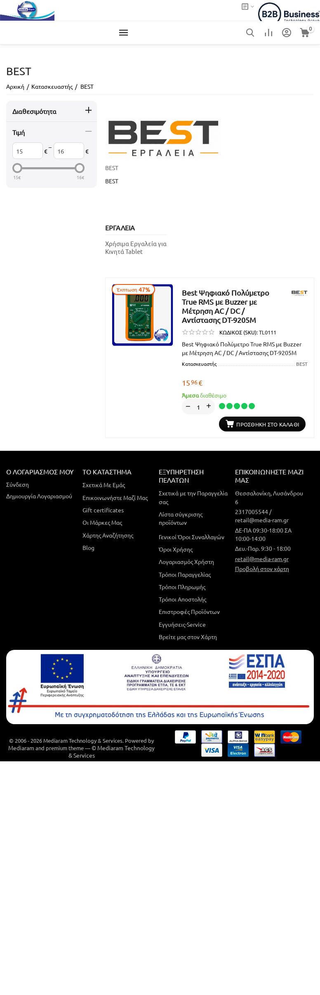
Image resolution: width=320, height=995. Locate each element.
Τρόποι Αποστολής (182, 599)
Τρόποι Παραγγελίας (185, 574)
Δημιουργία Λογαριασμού (39, 496)
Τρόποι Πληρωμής (182, 586)
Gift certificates (103, 510)
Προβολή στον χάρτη (262, 568)
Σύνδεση (17, 484)
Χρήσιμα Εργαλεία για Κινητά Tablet (136, 247)
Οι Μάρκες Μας (102, 522)
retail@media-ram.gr (262, 558)
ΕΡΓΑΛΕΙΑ (120, 227)
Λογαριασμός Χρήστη (186, 561)
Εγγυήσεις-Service (182, 624)
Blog (88, 547)
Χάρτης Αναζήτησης (107, 534)
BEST (111, 167)
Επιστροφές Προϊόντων (189, 611)
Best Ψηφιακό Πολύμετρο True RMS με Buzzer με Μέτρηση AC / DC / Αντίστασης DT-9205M (225, 306)
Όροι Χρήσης (176, 549)
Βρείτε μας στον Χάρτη (188, 636)
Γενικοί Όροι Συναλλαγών (191, 536)
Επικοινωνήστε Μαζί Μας (115, 497)
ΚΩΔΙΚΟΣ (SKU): (238, 332)
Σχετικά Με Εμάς (103, 484)
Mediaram (21, 747)
